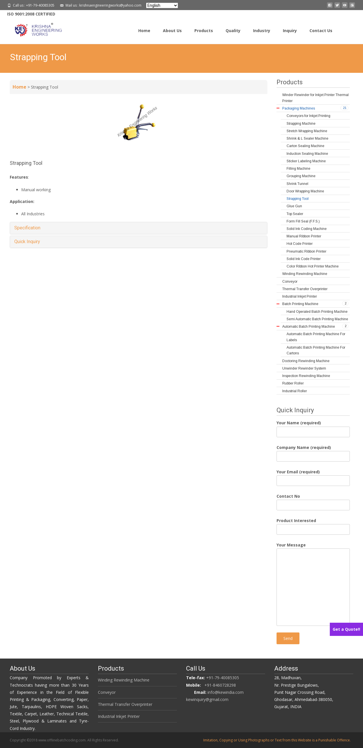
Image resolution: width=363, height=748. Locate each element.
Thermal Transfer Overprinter (125, 704)
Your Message (313, 548)
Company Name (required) (313, 452)
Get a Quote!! (346, 629)
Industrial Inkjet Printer (119, 716)
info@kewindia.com (226, 692)
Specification (27, 228)
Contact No (313, 500)
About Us (172, 30)
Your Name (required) (313, 427)
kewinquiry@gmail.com (207, 699)
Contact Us (320, 30)
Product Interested (313, 525)
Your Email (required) (313, 476)
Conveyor (107, 692)
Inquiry (290, 30)
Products (203, 30)
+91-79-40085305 (222, 677)
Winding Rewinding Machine (123, 680)
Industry (261, 30)
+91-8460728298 (220, 685)
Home (144, 30)
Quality (233, 30)
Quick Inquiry (27, 241)
